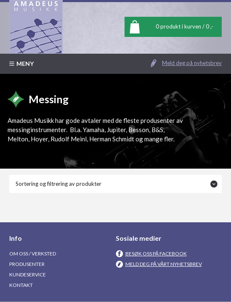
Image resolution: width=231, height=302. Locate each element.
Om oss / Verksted (32, 253)
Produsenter (27, 264)
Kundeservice (27, 274)
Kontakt (21, 285)
